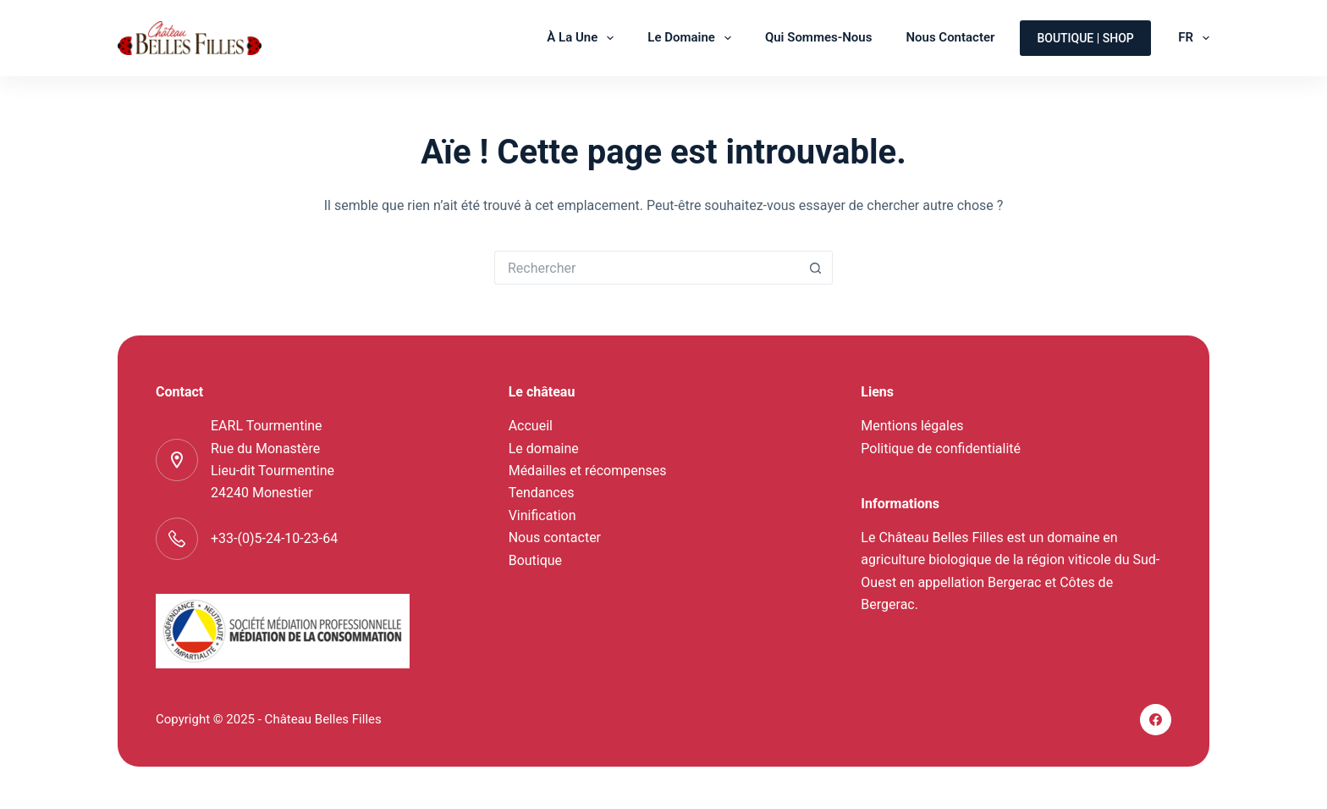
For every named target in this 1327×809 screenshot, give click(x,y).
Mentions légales (912, 426)
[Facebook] (1156, 720)
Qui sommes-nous (819, 37)
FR (1193, 38)
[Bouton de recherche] (816, 268)
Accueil (531, 426)
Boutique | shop (1085, 38)
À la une (583, 38)
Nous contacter (950, 37)
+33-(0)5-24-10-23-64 (274, 538)
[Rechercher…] (646, 268)
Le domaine (692, 38)
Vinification (542, 515)
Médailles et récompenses (588, 471)
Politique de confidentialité (941, 449)
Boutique (535, 560)
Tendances (542, 493)
